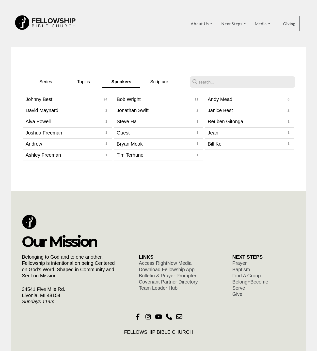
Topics (83, 81)
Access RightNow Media (166, 263)
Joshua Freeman (44, 132)
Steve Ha (127, 121)
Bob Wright (129, 99)
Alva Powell (38, 121)
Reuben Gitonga (225, 121)
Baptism (241, 269)
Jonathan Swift (133, 110)
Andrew (34, 144)
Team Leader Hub (158, 288)
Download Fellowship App (167, 269)
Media (263, 23)
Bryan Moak (130, 144)
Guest (123, 132)
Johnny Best (39, 99)
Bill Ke (215, 144)
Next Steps (233, 23)
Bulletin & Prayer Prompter (167, 275)
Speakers (121, 81)
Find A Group (247, 275)
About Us (202, 23)
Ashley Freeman (43, 155)
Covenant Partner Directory (169, 281)
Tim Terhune (130, 155)
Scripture (159, 81)
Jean (213, 132)
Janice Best (220, 110)
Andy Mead (220, 99)
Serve (238, 288)
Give (237, 294)
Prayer (240, 263)
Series (45, 81)
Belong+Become (250, 281)
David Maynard (42, 110)
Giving (289, 23)
